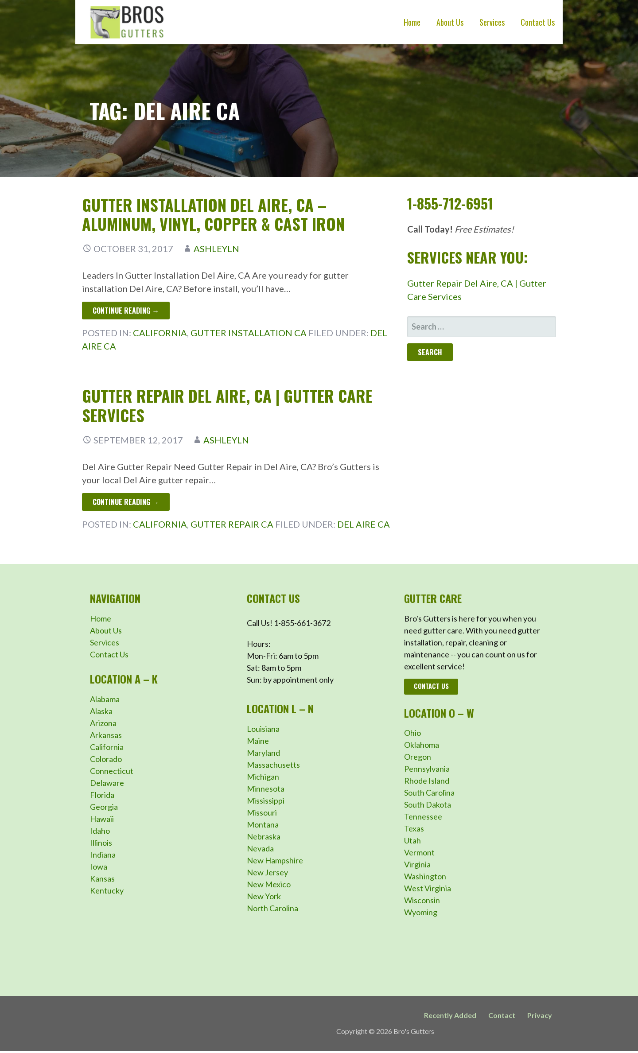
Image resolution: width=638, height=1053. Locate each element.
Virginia (417, 864)
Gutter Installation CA (249, 332)
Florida (102, 795)
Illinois (101, 842)
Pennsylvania (427, 768)
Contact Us (538, 22)
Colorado (106, 759)
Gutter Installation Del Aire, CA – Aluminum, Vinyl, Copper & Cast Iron (213, 214)
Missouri (262, 812)
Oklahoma (421, 745)
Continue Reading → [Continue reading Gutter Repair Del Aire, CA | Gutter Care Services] (126, 502)
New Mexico (269, 884)
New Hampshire (275, 860)
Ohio (412, 733)
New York (264, 896)
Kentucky (107, 890)
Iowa (98, 866)
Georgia (104, 807)
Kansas (102, 878)
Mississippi (265, 800)
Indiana (103, 854)
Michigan (263, 776)
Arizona (103, 723)
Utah (412, 840)
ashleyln (216, 248)
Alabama (105, 699)
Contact (501, 1015)
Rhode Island (426, 780)
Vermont (419, 852)
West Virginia (427, 888)
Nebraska (263, 836)
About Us (449, 22)
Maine (258, 741)
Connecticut (111, 771)
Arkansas (106, 735)
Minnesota (265, 788)
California (160, 332)
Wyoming (420, 912)
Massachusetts (273, 764)
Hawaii (102, 819)
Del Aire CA (363, 524)
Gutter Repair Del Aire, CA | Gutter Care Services (227, 405)
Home (412, 22)
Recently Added (450, 1015)
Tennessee (423, 816)
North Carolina (272, 908)
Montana (263, 824)
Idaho (100, 830)
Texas (414, 828)
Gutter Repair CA (232, 524)
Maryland (263, 753)
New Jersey (267, 872)
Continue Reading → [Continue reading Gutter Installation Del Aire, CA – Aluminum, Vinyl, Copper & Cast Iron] (126, 310)
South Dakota (427, 804)
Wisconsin (422, 900)
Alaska (101, 711)
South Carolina (429, 792)
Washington (425, 876)
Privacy (539, 1015)
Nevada (260, 848)
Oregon (417, 757)
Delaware (107, 783)
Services (492, 22)
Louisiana (263, 729)
